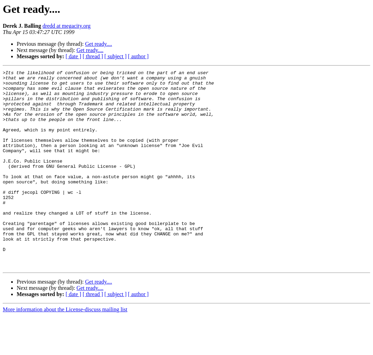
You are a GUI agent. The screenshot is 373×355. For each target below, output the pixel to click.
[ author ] (138, 56)
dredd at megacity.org (66, 26)
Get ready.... (98, 44)
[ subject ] (115, 56)
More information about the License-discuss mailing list (65, 349)
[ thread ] (93, 56)
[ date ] (73, 56)
